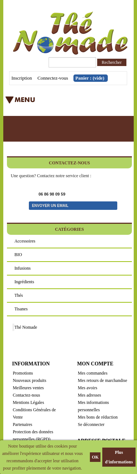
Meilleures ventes (28, 387)
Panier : (89, 78)
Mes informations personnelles (93, 406)
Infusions (22, 268)
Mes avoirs (87, 387)
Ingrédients (24, 281)
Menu (56, 102)
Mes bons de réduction (98, 417)
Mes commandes (92, 373)
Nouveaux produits (29, 380)
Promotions (23, 373)
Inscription (21, 78)
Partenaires (22, 424)
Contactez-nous (26, 395)
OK (95, 457)
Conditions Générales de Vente (34, 413)
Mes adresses (89, 395)
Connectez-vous (53, 78)
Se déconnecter (91, 424)
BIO (18, 254)
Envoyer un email (50, 206)
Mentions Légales (28, 402)
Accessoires (24, 241)
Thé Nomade (25, 327)
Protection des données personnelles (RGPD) (33, 435)
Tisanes (20, 308)
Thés (18, 295)
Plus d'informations (119, 457)
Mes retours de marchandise (102, 380)
